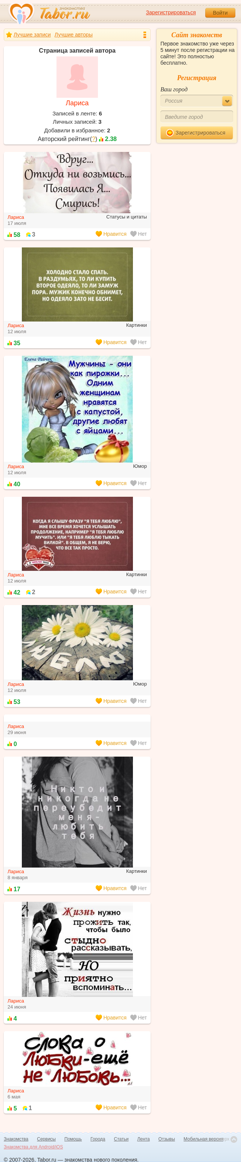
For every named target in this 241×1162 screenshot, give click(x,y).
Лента (143, 1139)
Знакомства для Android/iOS (33, 1147)
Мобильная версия (204, 1139)
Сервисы (46, 1139)
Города (97, 1139)
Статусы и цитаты (126, 217)
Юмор (140, 466)
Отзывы (167, 1139)
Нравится (111, 234)
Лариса (77, 103)
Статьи (121, 1139)
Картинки (136, 325)
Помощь (73, 1139)
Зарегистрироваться (171, 12)
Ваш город (174, 89)
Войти (220, 13)
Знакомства (16, 1139)
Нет (138, 234)
